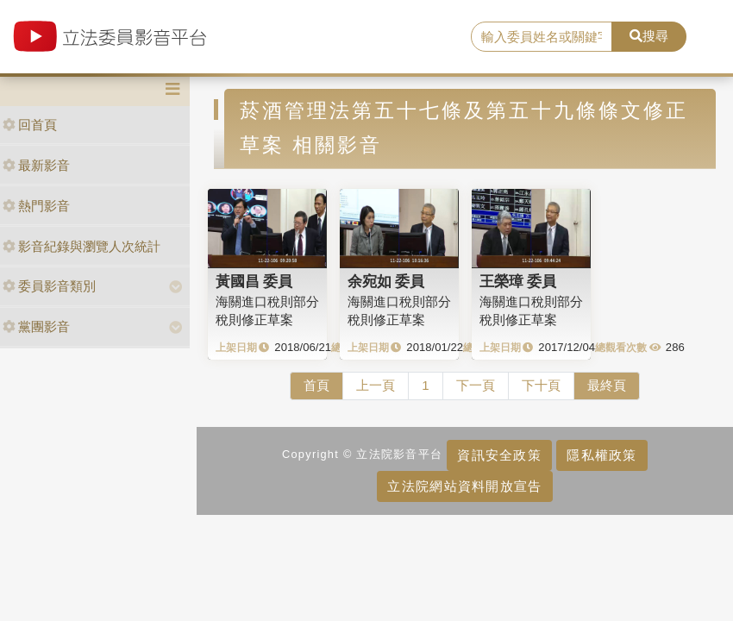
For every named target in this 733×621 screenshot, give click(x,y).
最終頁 (606, 385)
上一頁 (375, 385)
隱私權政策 (601, 455)
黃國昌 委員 (254, 281)
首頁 (316, 385)
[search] (541, 37)
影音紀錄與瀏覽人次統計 (81, 246)
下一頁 (475, 385)
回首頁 (30, 124)
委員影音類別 (49, 286)
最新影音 (36, 165)
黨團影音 (36, 326)
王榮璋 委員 (518, 281)
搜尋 (649, 35)
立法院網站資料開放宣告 (464, 486)
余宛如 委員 (386, 281)
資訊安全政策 (499, 455)
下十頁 (541, 385)
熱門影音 (36, 205)
